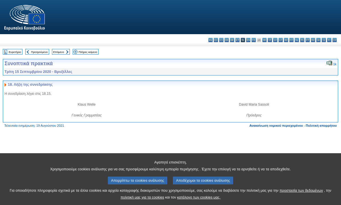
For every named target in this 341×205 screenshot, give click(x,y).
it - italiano (270, 40)
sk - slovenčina (318, 40)
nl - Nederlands (297, 40)
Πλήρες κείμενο (88, 52)
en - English (248, 40)
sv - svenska (334, 40)
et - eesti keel (237, 40)
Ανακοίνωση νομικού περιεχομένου (276, 125)
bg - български (210, 40)
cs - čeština (221, 40)
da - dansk (227, 40)
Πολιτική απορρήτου (321, 125)
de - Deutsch (232, 40)
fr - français (254, 40)
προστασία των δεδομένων (301, 195)
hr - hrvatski (264, 40)
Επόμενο (58, 52)
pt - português (308, 40)
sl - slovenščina (324, 40)
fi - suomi (329, 40)
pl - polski (302, 40)
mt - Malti (291, 40)
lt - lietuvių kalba (281, 40)
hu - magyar (286, 40)
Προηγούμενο (39, 52)
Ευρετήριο (15, 52)
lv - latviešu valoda (275, 40)
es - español (216, 40)
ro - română (313, 40)
